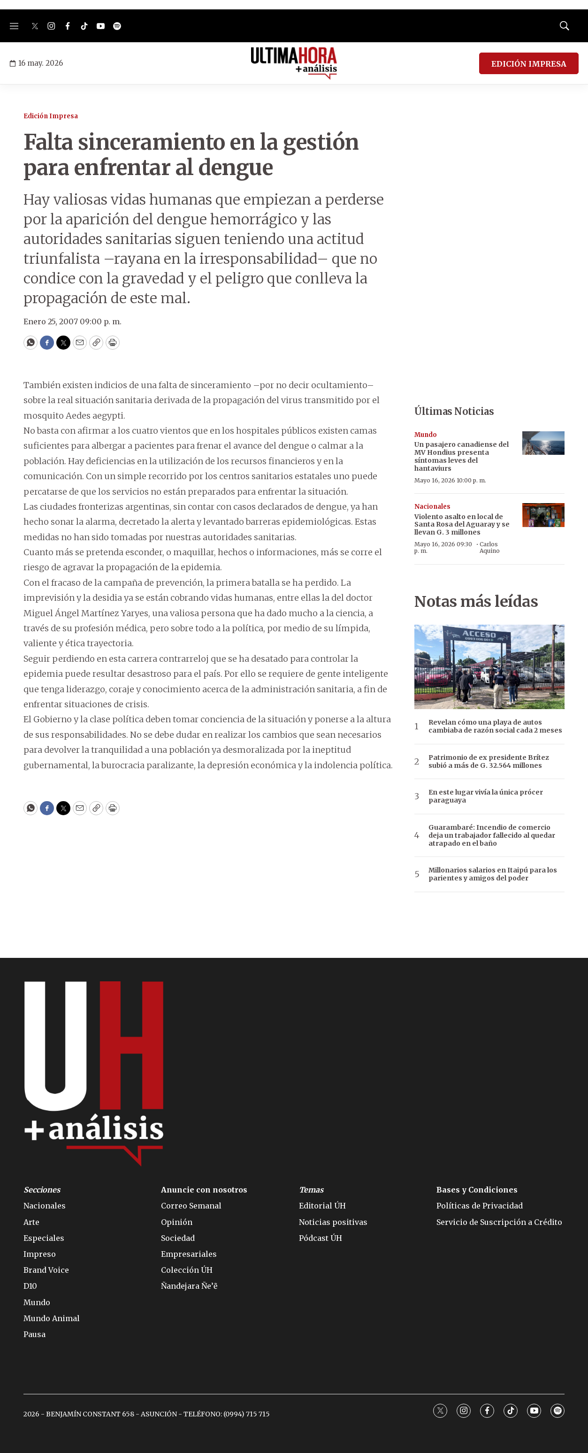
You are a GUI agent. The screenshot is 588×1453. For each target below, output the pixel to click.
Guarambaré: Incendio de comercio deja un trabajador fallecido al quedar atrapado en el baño (491, 835)
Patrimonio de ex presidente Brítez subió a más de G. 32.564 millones (488, 762)
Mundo (425, 435)
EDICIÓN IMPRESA (528, 64)
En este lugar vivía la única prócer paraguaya (485, 796)
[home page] (294, 63)
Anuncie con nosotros (204, 1189)
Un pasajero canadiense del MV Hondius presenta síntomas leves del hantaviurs (461, 456)
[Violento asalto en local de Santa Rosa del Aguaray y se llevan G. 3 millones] (543, 515)
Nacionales (432, 507)
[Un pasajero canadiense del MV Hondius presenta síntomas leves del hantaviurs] (543, 443)
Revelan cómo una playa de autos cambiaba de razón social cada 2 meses (495, 726)
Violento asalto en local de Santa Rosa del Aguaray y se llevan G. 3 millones (462, 524)
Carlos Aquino (490, 547)
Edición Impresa (50, 116)
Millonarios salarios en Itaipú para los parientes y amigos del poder (492, 874)
